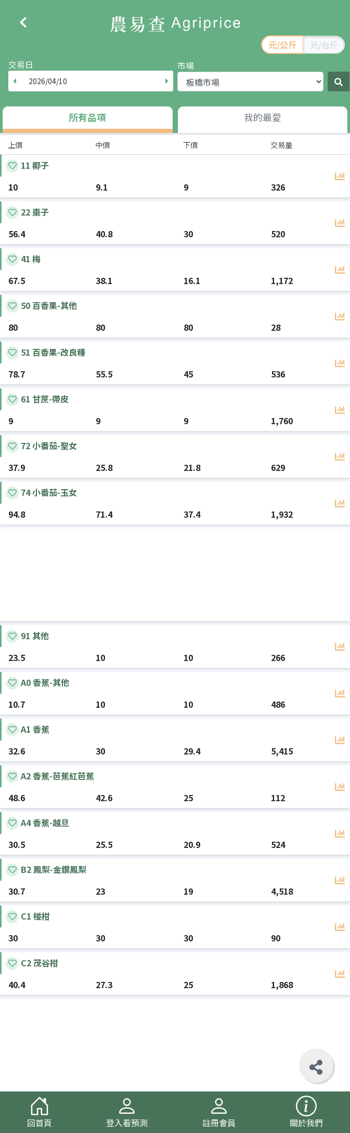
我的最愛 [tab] (262, 117)
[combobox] (90, 81)
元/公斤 (282, 44)
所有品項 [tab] (87, 117)
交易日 (20, 64)
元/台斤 (324, 44)
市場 (185, 65)
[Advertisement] (175, 575)
